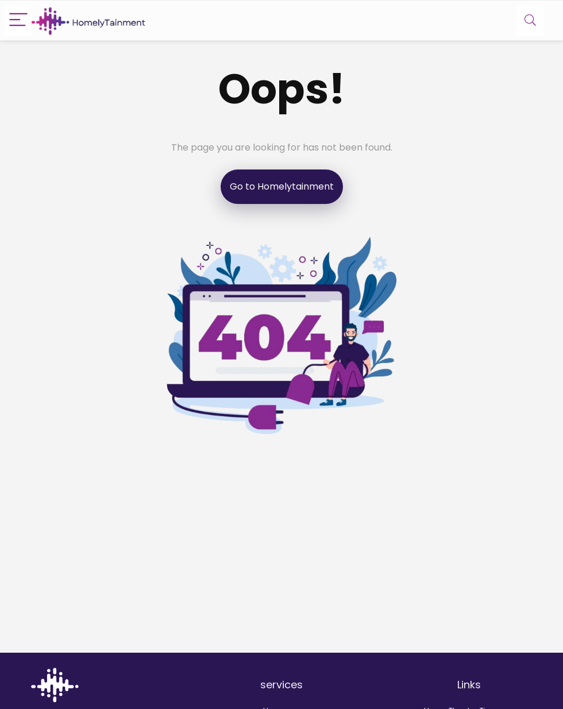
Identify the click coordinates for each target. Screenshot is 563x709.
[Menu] (18, 20)
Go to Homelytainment (282, 186)
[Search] (530, 20)
